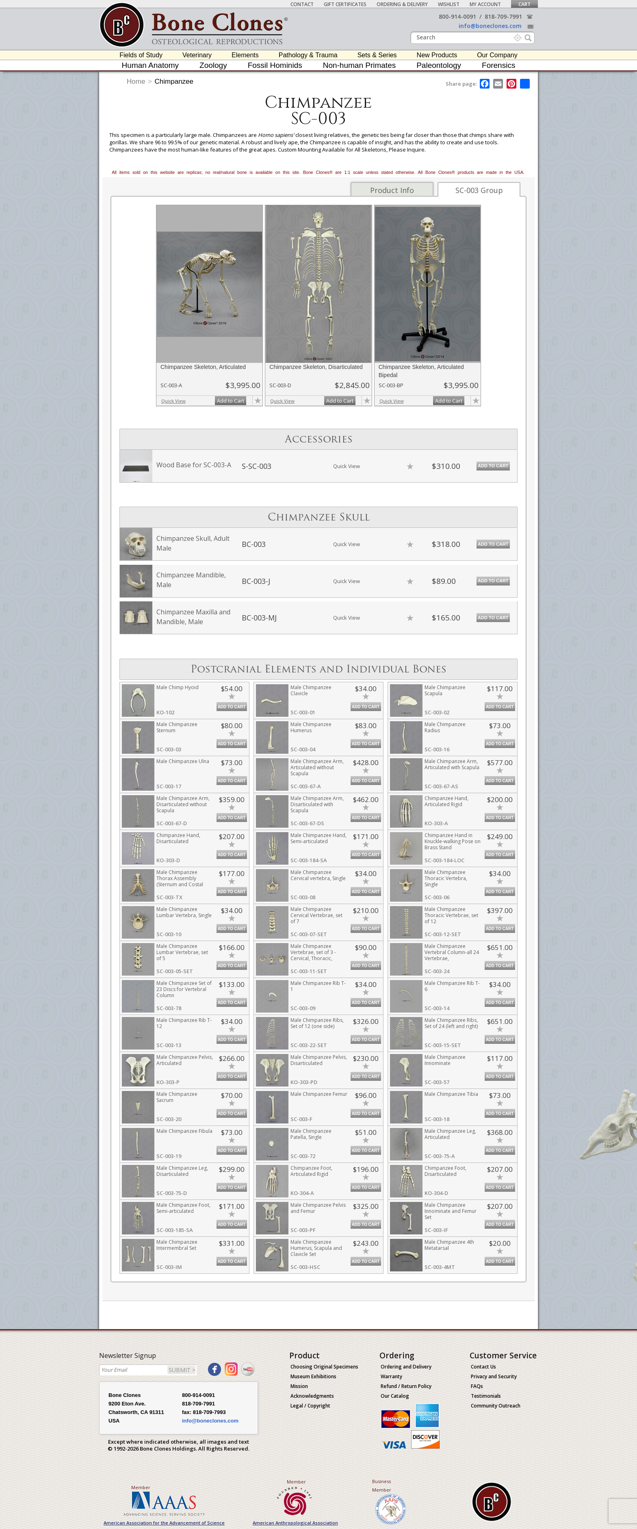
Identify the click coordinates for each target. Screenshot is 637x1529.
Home (136, 81)
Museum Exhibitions (313, 1376)
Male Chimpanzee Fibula (184, 1131)
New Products (437, 55)
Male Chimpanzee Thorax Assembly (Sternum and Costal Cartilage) (179, 881)
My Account (485, 4)
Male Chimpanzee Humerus (311, 727)
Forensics (498, 65)
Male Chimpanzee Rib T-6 (452, 986)
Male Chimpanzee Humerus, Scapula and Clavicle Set (316, 1248)
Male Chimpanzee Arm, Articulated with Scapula (452, 764)
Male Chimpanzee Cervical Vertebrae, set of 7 (316, 915)
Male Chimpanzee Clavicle (311, 690)
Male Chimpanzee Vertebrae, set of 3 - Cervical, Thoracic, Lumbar (313, 955)
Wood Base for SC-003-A (193, 464)
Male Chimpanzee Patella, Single (311, 1134)
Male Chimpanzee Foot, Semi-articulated (183, 1208)
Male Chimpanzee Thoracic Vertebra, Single (446, 878)
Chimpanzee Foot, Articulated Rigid (311, 1171)
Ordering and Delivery (406, 1366)
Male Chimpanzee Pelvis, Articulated (184, 1060)
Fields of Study (140, 55)
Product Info (392, 190)
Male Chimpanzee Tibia (451, 1094)
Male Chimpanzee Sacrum (176, 1097)
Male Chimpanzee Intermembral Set (176, 1244)
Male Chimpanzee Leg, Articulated (450, 1134)
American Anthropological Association (295, 1523)
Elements (245, 55)
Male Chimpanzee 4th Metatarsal (449, 1244)
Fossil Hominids (275, 65)
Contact (302, 4)
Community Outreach (495, 1405)
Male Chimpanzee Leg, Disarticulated (182, 1171)
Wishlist (448, 4)
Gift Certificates (345, 4)
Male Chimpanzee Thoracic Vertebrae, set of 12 (451, 915)
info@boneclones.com (490, 26)
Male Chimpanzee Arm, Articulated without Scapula (317, 767)
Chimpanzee (174, 81)
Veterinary (197, 55)
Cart (524, 4)
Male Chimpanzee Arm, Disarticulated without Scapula (183, 804)
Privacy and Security (494, 1376)
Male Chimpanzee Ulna (182, 761)
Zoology (213, 65)
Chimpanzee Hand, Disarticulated (178, 838)
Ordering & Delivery (402, 4)
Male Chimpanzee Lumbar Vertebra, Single (184, 912)
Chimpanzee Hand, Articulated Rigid (446, 801)
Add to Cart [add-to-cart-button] (230, 400)
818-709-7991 (503, 16)
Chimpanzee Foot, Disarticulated (445, 1171)
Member (140, 1487)
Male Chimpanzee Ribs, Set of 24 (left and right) (451, 1023)
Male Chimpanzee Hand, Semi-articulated (318, 838)
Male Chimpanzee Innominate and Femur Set (451, 1211)
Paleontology (438, 65)
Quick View (173, 401)
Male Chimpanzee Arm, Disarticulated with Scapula (317, 804)
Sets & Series (377, 55)
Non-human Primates (359, 65)
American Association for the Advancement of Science (164, 1523)
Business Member (381, 1485)
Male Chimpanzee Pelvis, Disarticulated (318, 1060)
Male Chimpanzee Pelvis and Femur (318, 1208)
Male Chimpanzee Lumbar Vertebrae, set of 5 (182, 952)
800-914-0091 (457, 16)
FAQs (477, 1386)
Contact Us (483, 1366)
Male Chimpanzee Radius (445, 727)
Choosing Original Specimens (324, 1366)
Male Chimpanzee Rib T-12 (184, 1023)
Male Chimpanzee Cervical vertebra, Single (318, 875)
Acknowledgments (312, 1395)
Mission (299, 1386)
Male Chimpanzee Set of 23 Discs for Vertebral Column (184, 989)
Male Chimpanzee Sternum (176, 727)
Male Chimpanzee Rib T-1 (318, 986)
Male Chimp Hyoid (177, 687)
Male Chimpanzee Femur (318, 1094)
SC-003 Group (479, 190)
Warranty (391, 1376)
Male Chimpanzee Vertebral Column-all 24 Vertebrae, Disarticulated (452, 955)
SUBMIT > (182, 1370)
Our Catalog (395, 1395)
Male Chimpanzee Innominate (445, 1060)
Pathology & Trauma (308, 55)
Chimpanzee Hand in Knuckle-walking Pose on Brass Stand (453, 841)
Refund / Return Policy (406, 1386)
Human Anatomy (150, 65)
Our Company (497, 55)
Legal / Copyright (310, 1405)
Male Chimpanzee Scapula (445, 690)
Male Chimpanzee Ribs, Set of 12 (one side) (317, 1023)
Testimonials (486, 1395)
